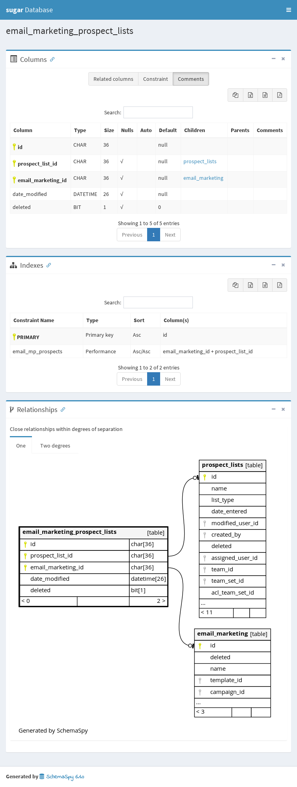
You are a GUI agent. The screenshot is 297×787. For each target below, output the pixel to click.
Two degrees (55, 445)
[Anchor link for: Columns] (50, 58)
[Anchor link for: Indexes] (46, 264)
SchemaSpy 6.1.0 (61, 777)
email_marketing (203, 177)
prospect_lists (200, 161)
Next (170, 234)
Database (29, 9)
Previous (132, 234)
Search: (148, 112)
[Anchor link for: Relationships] (61, 408)
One (21, 445)
